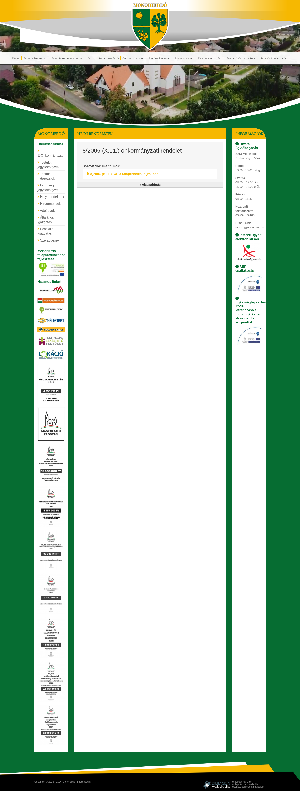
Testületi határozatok (46, 176)
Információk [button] (183, 58)
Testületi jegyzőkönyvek (48, 165)
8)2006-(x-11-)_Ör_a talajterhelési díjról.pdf (122, 174)
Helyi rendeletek (51, 197)
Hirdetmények (49, 203)
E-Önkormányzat (50, 153)
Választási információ (103, 58)
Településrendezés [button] (273, 58)
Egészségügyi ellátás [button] (241, 58)
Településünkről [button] (35, 58)
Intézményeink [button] (159, 58)
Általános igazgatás (46, 220)
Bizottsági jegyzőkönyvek (48, 188)
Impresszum (84, 781)
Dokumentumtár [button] (209, 58)
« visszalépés (150, 184)
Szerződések (48, 240)
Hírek (16, 58)
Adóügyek (46, 210)
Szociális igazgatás (45, 231)
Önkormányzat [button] (132, 58)
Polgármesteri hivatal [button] (67, 58)
